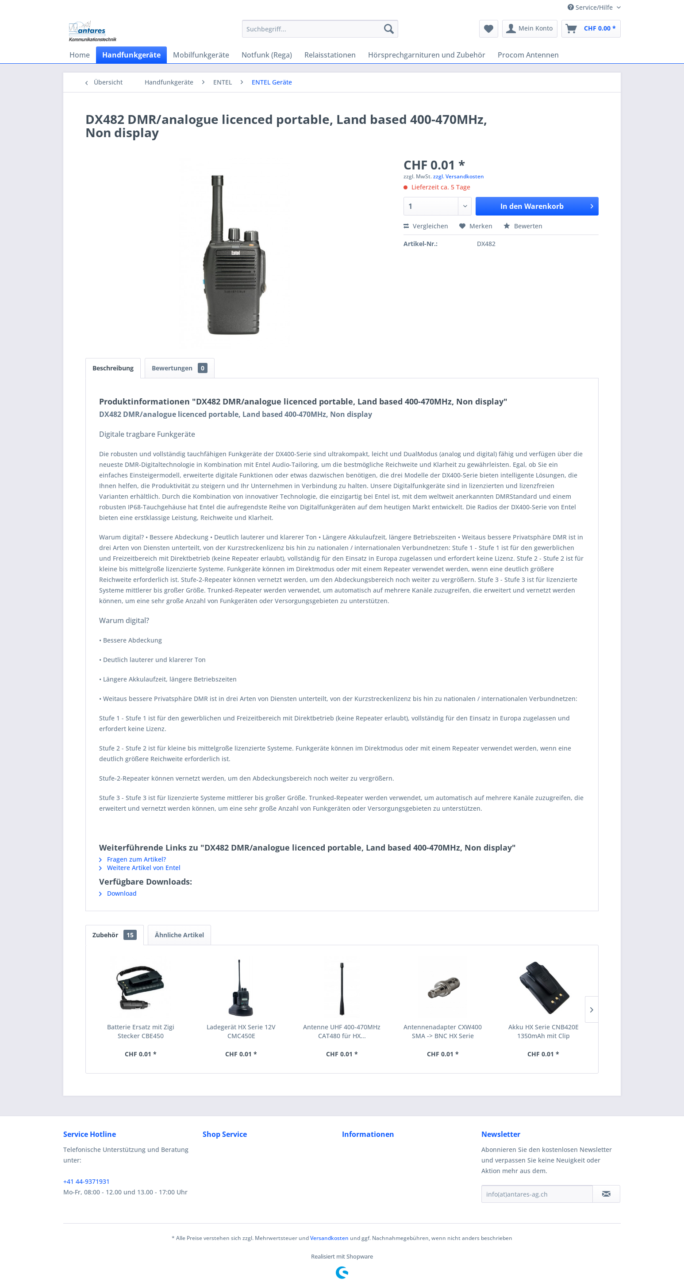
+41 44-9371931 (86, 1181)
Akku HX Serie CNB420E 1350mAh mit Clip (543, 1031)
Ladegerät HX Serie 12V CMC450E (241, 1031)
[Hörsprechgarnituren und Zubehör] (427, 54)
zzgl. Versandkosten (458, 176)
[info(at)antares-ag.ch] (537, 1194)
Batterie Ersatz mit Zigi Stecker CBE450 (140, 1031)
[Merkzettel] (488, 29)
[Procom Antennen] (528, 54)
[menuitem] (320, 29)
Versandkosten (329, 1238)
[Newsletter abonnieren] (606, 1194)
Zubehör (114, 935)
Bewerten (522, 226)
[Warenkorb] (591, 29)
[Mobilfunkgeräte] (201, 54)
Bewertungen (180, 368)
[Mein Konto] (529, 29)
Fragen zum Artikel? (132, 859)
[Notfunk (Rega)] (266, 54)
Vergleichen (425, 226)
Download (118, 893)
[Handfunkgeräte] (131, 54)
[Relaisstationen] (330, 54)
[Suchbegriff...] (320, 29)
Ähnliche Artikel (179, 935)
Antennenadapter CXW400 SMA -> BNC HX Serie (442, 1031)
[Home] (79, 54)
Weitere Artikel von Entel (140, 867)
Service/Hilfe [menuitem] (591, 7)
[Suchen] (389, 29)
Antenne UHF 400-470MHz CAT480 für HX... (341, 1031)
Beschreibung (113, 368)
